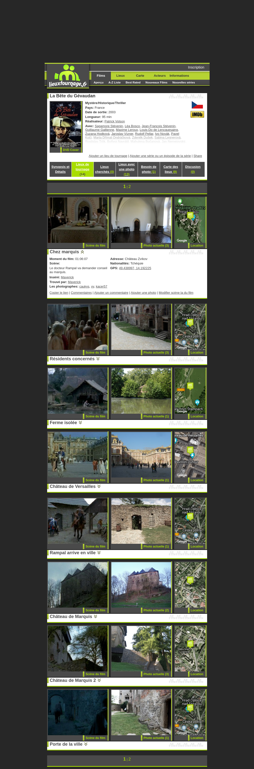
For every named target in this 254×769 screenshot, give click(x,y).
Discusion (193, 169)
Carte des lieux (170, 169)
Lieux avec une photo (126, 169)
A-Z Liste (114, 82)
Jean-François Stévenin (158, 126)
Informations (179, 75)
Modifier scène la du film (176, 292)
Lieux (120, 75)
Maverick (67, 277)
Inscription (196, 67)
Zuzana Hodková (97, 134)
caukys (84, 286)
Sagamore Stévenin (109, 126)
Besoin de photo (149, 169)
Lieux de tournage (82, 169)
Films (101, 75)
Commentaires (81, 292)
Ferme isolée (63, 422)
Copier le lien (59, 292)
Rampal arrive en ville (73, 552)
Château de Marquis (71, 616)
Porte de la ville (66, 744)
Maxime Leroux (127, 130)
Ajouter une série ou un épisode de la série (160, 156)
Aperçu (99, 82)
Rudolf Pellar (144, 134)
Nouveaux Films (156, 82)
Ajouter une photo (143, 292)
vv (92, 286)
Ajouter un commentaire (111, 292)
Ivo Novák (162, 134)
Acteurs (160, 75)
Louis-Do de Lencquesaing (159, 130)
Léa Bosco (132, 126)
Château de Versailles (73, 486)
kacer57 (101, 286)
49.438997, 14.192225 (135, 268)
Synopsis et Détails (60, 169)
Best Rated (133, 82)
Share (197, 156)
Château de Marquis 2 (73, 680)
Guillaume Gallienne (99, 130)
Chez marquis (64, 251)
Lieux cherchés (104, 169)
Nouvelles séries (183, 82)
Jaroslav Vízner (122, 134)
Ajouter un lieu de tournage (108, 156)
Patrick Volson (114, 121)
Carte (140, 75)
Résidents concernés (72, 358)
